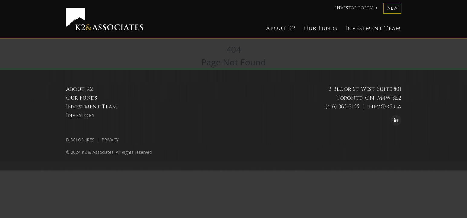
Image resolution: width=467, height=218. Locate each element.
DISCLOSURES (80, 140)
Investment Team (373, 28)
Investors (80, 115)
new (392, 8)
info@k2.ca (384, 107)
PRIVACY (110, 140)
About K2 (281, 28)
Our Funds (320, 28)
